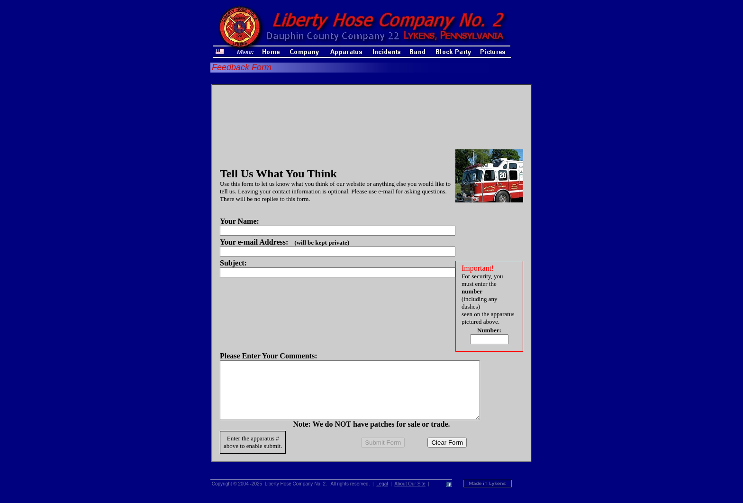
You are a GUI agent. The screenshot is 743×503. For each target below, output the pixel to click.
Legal (382, 495)
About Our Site (410, 495)
